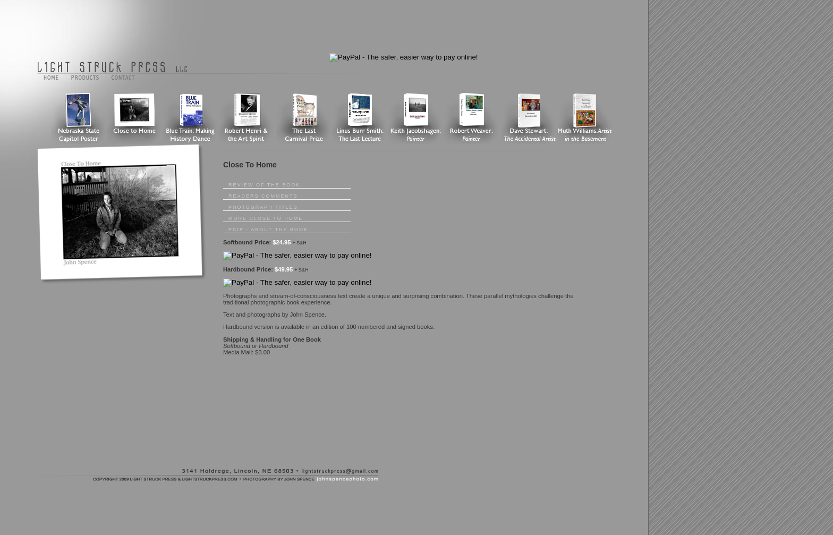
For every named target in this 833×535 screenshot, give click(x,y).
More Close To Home (265, 218)
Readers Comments (263, 196)
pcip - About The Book (268, 229)
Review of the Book (264, 185)
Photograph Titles (263, 207)
